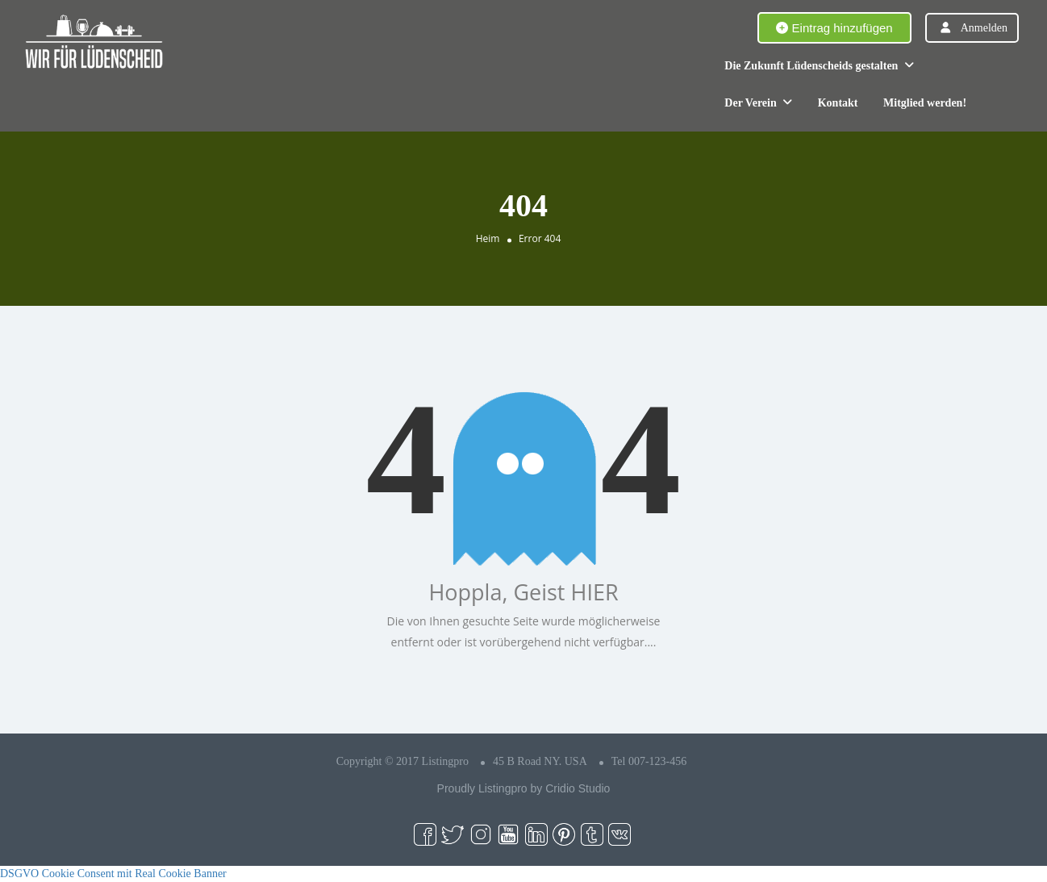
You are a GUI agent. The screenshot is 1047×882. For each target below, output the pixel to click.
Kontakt (838, 103)
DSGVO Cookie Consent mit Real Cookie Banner (113, 873)
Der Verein (750, 103)
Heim (488, 238)
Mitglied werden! (924, 103)
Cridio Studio (577, 788)
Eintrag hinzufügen (834, 28)
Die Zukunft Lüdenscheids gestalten (811, 66)
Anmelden (984, 28)
